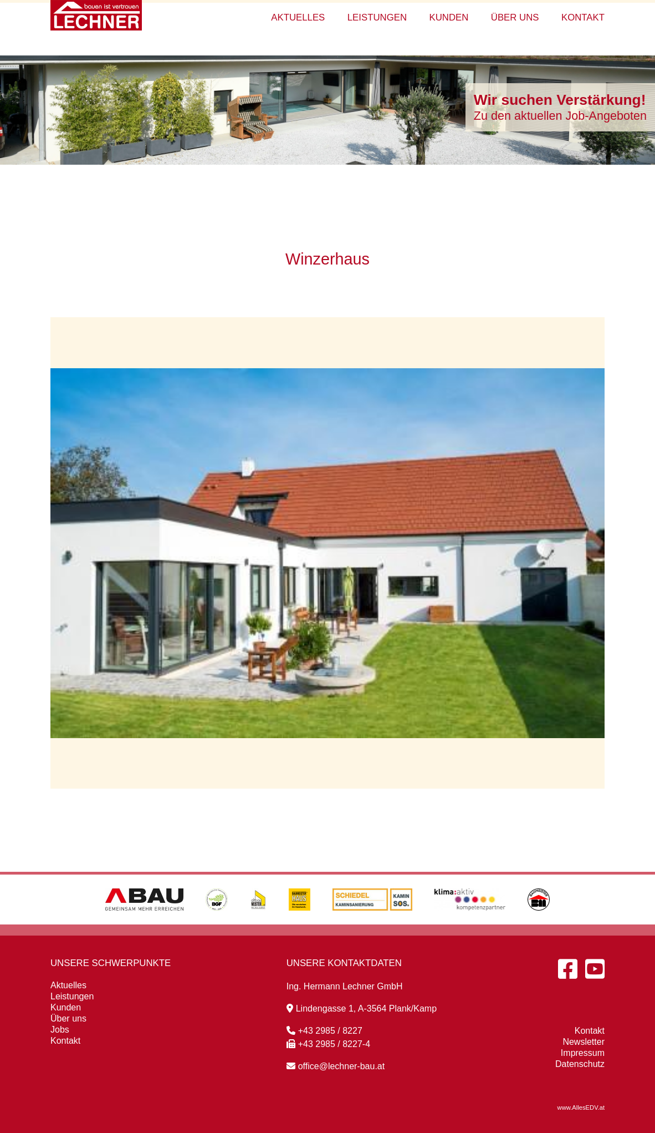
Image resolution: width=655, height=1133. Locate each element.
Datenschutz (580, 1064)
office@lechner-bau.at (335, 1066)
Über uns (515, 17)
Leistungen (377, 17)
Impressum (583, 1053)
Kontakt (583, 17)
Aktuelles (298, 17)
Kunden (448, 17)
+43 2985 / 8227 (324, 1030)
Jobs (59, 1029)
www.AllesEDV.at (581, 1107)
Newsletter (583, 1041)
